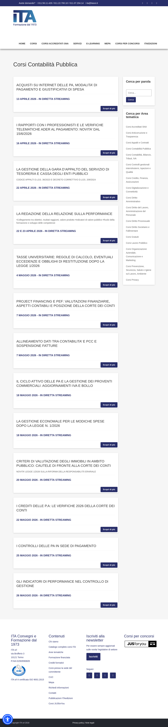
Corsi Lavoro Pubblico (136, 243)
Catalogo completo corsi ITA (62, 647)
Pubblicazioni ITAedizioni (61, 698)
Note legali (89, 723)
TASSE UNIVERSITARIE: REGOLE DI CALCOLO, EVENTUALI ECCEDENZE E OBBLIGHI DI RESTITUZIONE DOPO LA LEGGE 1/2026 (64, 261)
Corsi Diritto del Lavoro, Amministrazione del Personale (137, 211)
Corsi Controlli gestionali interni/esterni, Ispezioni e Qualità (138, 168)
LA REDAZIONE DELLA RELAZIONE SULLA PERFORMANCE (64, 214)
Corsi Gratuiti (132, 237)
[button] (7, 719)
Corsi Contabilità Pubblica (138, 148)
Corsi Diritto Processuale (138, 221)
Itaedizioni (150, 43)
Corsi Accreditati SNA (55, 43)
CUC (51, 677)
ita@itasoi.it (92, 3)
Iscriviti (93, 656)
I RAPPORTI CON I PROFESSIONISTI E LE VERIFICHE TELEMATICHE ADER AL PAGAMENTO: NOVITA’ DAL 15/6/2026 (59, 129)
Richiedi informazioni (59, 687)
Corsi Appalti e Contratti (137, 142)
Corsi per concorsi (127, 43)
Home (22, 43)
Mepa (108, 43)
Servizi (77, 43)
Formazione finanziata (59, 657)
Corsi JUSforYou (57, 703)
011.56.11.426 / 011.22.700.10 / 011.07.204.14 (61, 3)
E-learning (93, 43)
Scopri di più (109, 108)
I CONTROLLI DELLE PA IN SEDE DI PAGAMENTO (56, 546)
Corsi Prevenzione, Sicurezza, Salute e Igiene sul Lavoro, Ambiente (138, 270)
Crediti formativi (56, 663)
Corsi (33, 43)
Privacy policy (78, 723)
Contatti (52, 693)
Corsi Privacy (132, 280)
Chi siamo (53, 641)
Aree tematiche (56, 652)
